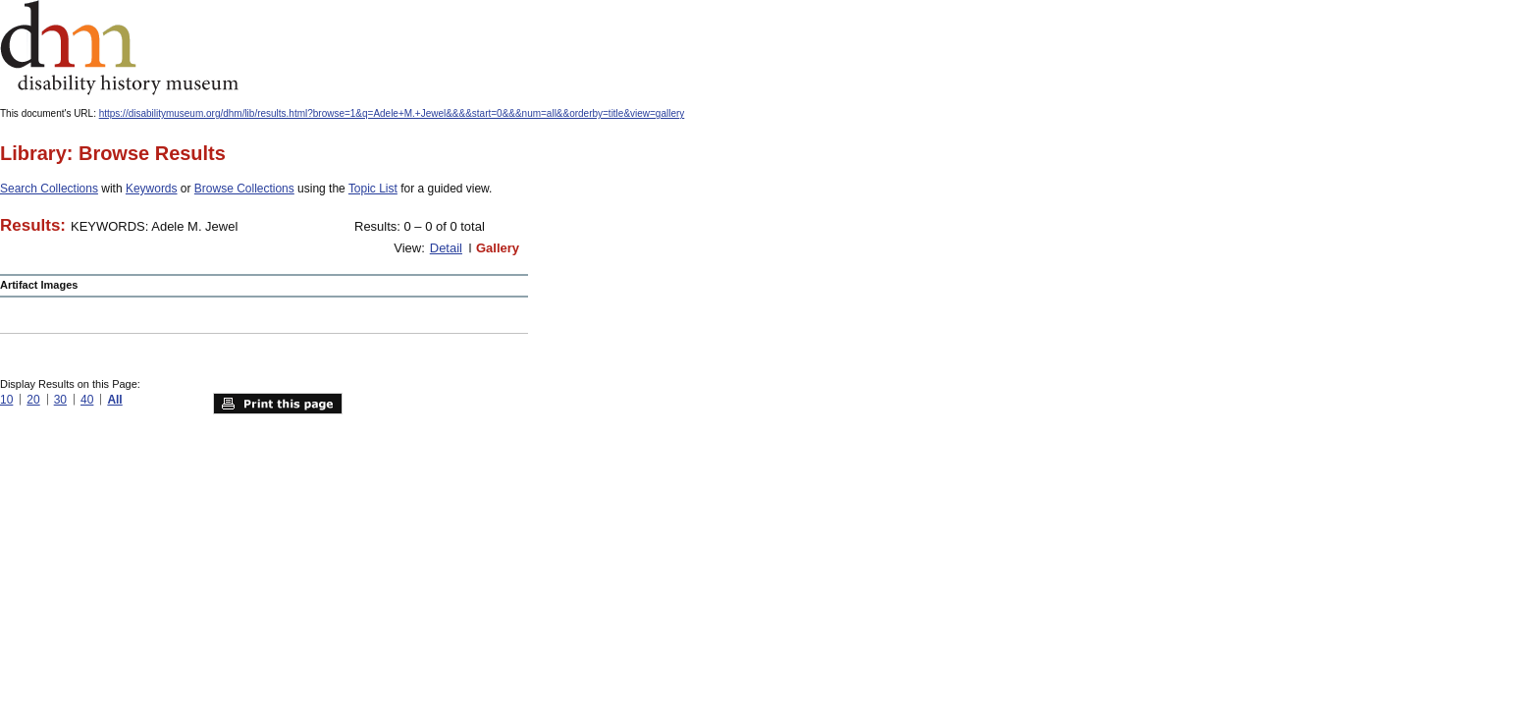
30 (60, 400)
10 (6, 400)
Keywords (152, 188)
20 (33, 400)
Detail (446, 248)
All (114, 400)
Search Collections (49, 188)
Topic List (373, 188)
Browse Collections (244, 188)
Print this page (278, 403)
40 (86, 400)
